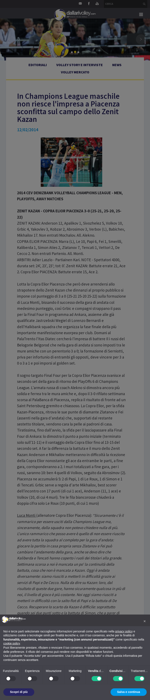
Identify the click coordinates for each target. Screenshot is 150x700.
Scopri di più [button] (19, 692)
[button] (144, 621)
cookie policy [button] (11, 643)
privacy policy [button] (124, 631)
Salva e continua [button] (128, 692)
